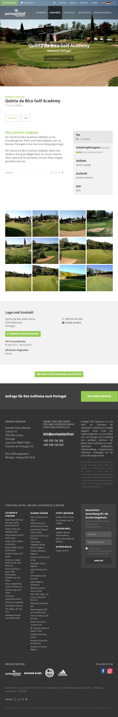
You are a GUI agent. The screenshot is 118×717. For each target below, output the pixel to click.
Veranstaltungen (102, 13)
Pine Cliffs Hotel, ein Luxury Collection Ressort (39, 597)
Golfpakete (41, 13)
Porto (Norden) (65, 513)
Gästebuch (84, 3)
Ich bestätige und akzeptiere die (99, 551)
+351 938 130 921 (53, 445)
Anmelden (98, 561)
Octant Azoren (62, 551)
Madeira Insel (63, 528)
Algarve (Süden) (39, 513)
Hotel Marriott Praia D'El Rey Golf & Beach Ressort (14, 523)
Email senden (73, 322)
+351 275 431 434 (74, 319)
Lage (26, 118)
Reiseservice (84, 13)
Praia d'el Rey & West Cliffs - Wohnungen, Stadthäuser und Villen (12, 575)
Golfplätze (55, 13)
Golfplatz (12, 118)
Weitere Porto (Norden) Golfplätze (59, 374)
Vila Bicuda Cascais (13, 605)
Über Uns (73, 3)
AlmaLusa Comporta (14, 602)
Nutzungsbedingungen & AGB (17, 708)
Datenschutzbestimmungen (100, 551)
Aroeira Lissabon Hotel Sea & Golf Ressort (13, 563)
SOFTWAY (106, 708)
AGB (106, 554)
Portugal (62, 3)
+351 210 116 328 (53, 440)
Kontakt (95, 3)
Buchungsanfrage (9, 3)
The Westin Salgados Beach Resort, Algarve (37, 545)
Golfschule (69, 13)
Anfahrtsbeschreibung (23, 333)
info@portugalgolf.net (58, 434)
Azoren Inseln (63, 547)
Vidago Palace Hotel (65, 517)
